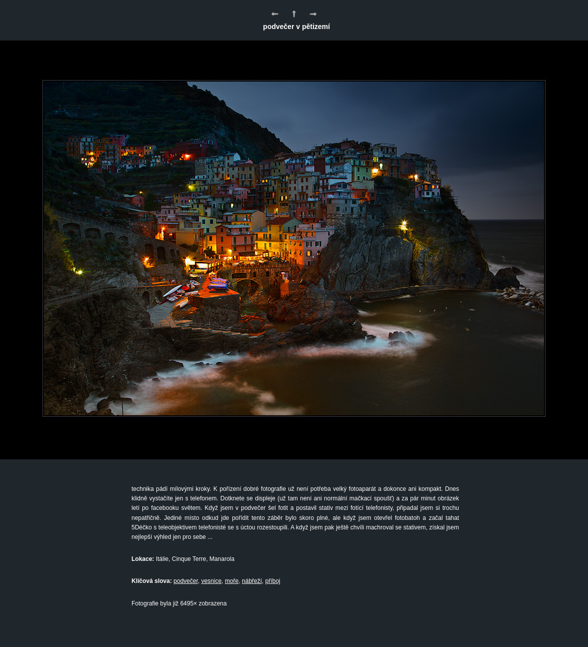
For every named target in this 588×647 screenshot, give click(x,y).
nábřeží (252, 580)
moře (231, 580)
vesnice (211, 580)
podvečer (186, 580)
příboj (273, 580)
